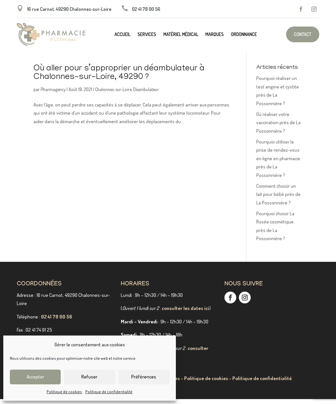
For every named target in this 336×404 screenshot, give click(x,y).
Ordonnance (244, 34)
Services (146, 34)
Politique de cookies (64, 391)
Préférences (143, 377)
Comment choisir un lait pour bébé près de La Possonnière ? (278, 199)
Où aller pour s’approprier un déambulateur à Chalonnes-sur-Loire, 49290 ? (118, 78)
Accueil (122, 34)
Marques (214, 34)
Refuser (89, 377)
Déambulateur (146, 94)
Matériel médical (180, 34)
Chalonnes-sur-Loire (113, 94)
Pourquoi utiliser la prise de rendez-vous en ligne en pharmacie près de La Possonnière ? (278, 163)
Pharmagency (53, 94)
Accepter (35, 377)
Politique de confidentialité (109, 391)
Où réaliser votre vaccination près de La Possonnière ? (278, 127)
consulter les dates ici (185, 313)
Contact (302, 34)
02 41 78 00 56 (56, 321)
